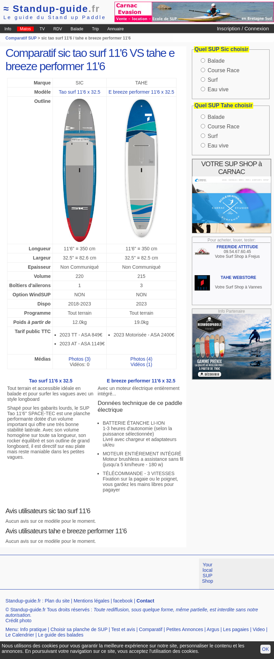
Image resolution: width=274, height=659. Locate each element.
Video (259, 629)
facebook (123, 600)
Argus (213, 629)
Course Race (223, 70)
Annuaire (115, 29)
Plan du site (57, 600)
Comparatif (150, 629)
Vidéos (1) (141, 364)
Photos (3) (79, 359)
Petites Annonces (184, 629)
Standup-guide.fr (23, 600)
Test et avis (123, 629)
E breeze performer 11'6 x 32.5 (141, 92)
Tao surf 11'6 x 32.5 (80, 92)
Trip (95, 29)
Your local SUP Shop (207, 573)
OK (265, 649)
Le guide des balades (60, 635)
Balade (77, 29)
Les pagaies (236, 629)
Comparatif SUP (21, 38)
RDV (58, 29)
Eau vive (218, 89)
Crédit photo (18, 620)
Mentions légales (91, 600)
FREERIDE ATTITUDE (237, 247)
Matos (25, 29)
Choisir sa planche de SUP (78, 629)
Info (7, 29)
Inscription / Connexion (243, 28)
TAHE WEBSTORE (238, 277)
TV (42, 29)
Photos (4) (142, 359)
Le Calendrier (19, 635)
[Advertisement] (124, 574)
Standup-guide (51, 8)
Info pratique (33, 629)
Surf (212, 80)
